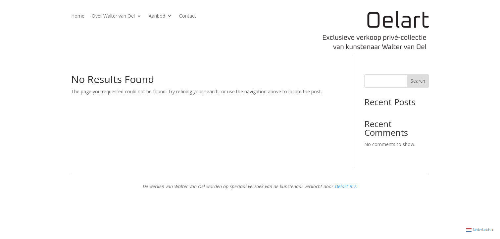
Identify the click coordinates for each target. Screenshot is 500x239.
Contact (187, 16)
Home (77, 16)
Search (418, 81)
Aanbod (157, 16)
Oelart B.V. (346, 186)
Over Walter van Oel (113, 16)
